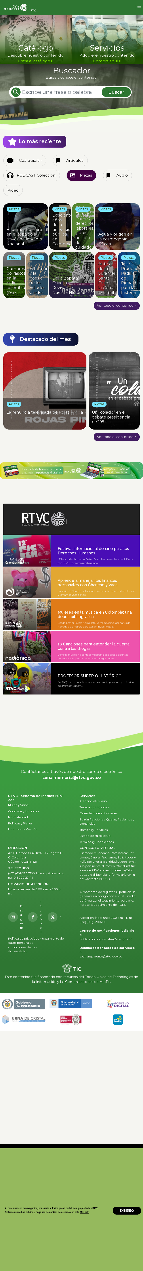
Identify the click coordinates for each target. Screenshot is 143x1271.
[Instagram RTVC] (15, 917)
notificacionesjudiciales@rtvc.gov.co (106, 939)
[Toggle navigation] (139, 8)
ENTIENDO (127, 1211)
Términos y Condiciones (97, 842)
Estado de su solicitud (95, 835)
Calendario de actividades (98, 813)
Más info (84, 1212)
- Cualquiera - (29, 160)
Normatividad (18, 817)
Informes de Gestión (22, 829)
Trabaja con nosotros (94, 807)
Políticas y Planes (20, 823)
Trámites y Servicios (94, 829)
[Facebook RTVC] (35, 917)
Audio (122, 175)
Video (13, 190)
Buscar (116, 92)
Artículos (75, 160)
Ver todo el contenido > (116, 305)
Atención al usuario (93, 801)
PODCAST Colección (36, 175)
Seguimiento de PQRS (109, 904)
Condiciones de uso (22, 947)
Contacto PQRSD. (98, 879)
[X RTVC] (56, 917)
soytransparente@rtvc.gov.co (101, 956)
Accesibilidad (18, 951)
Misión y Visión (18, 805)
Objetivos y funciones (23, 811)
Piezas (86, 175)
